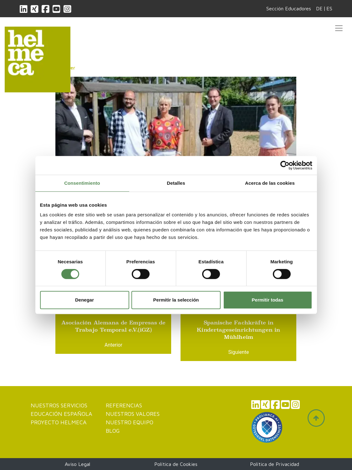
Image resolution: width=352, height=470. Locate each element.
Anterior (113, 345)
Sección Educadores (288, 8)
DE (319, 8)
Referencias (124, 405)
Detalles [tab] (176, 183)
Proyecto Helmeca (59, 422)
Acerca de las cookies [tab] (270, 183)
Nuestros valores (133, 414)
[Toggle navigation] (338, 28)
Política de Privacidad (274, 464)
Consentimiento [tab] (82, 183)
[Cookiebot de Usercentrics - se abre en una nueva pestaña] (285, 165)
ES (329, 8)
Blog (113, 430)
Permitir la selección (176, 299)
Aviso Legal (77, 464)
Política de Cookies (175, 464)
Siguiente (238, 352)
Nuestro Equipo (129, 422)
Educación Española (62, 414)
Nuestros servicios (59, 405)
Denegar (84, 299)
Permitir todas (267, 299)
